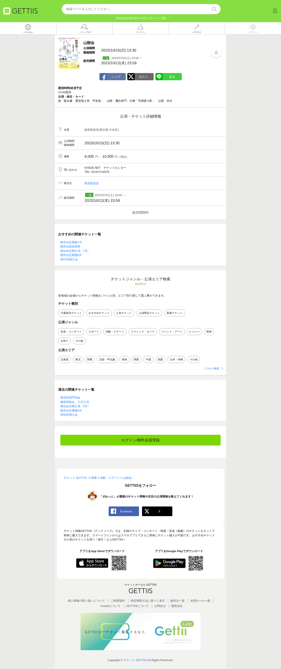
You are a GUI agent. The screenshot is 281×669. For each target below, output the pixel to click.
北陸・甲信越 (107, 359)
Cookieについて (110, 606)
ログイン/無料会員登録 (140, 440)
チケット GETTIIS (135, 660)
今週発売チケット (71, 313)
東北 (78, 359)
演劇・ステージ (115, 331)
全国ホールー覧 (200, 601)
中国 (148, 359)
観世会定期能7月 (71, 242)
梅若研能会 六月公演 (74, 402)
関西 (136, 359)
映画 (209, 331)
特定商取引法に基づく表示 (148, 601)
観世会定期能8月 (71, 255)
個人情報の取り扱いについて (86, 601)
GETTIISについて (137, 606)
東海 (124, 359)
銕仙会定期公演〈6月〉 (75, 406)
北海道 (64, 359)
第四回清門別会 (70, 397)
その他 (79, 340)
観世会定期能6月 (71, 410)
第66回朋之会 (69, 415)
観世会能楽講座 (70, 246)
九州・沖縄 (176, 359)
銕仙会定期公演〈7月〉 (75, 250)
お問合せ (160, 606)
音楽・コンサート (71, 331)
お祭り (64, 340)
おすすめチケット (99, 313)
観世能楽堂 (92, 183)
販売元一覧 (177, 601)
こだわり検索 (211, 368)
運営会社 (177, 606)
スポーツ (93, 331)
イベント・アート (171, 331)
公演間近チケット (149, 313)
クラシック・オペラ (143, 331)
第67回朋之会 (69, 259)
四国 (160, 359)
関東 (89, 359)
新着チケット (174, 313)
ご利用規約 (118, 601)
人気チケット (124, 313)
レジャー (194, 331)
